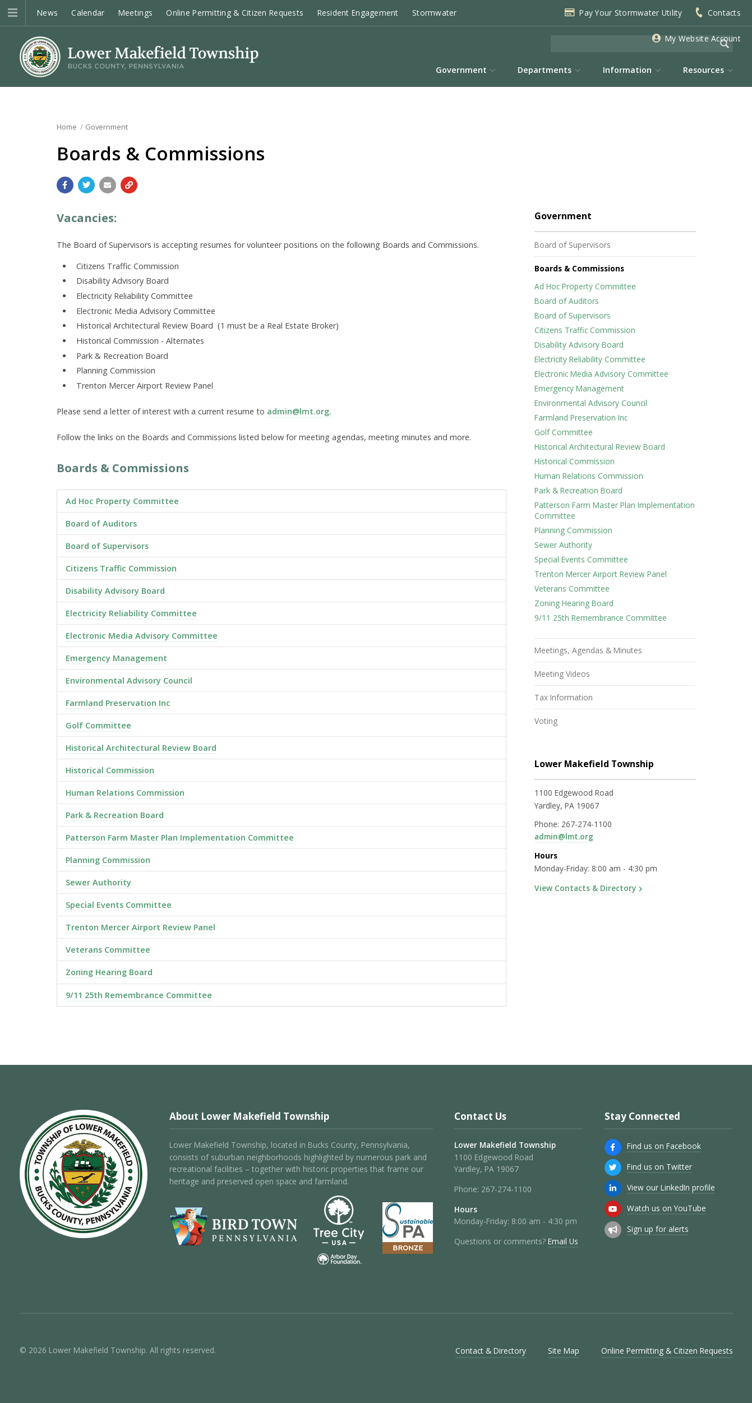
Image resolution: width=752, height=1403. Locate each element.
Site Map (563, 1350)
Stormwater (434, 12)
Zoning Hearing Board (109, 972)
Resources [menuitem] (703, 69)
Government (106, 127)
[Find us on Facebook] (613, 1147)
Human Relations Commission (125, 792)
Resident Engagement (358, 12)
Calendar (87, 12)
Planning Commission (108, 860)
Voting (545, 721)
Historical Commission (110, 770)
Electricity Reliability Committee (131, 613)
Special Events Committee (119, 904)
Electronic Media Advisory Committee (142, 635)
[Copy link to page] (129, 185)
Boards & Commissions (579, 268)
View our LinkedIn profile (671, 1187)
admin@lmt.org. (299, 411)
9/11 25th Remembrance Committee (139, 995)
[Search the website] (633, 43)
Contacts (724, 12)
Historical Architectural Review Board (141, 747)
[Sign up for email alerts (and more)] (613, 1229)
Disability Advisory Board (115, 590)
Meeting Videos (562, 673)
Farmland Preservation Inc (118, 703)
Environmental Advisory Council (129, 680)
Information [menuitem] (627, 69)
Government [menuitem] (461, 69)
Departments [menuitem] (544, 69)
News (47, 12)
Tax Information (563, 697)
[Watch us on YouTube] (613, 1209)
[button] (12, 12)
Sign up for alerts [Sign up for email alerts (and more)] (658, 1229)
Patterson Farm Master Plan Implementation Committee (180, 837)
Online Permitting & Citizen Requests (234, 12)
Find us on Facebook (664, 1146)
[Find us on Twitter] (613, 1167)
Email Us (563, 1241)
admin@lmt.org (563, 836)
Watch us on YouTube (666, 1208)
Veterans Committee (108, 949)
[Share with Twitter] (86, 185)
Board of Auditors (101, 523)
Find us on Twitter (659, 1166)
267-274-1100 (586, 824)
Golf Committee (98, 725)
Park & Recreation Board (115, 815)
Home (67, 127)
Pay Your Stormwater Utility (630, 12)
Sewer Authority (98, 882)
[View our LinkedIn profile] (613, 1188)
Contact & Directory (490, 1350)
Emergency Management (116, 658)
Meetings (135, 12)
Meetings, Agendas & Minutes (588, 650)
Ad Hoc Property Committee (122, 501)
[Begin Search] (724, 43)
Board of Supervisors (107, 546)
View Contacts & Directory (585, 888)
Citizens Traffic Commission (121, 568)
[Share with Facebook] (65, 185)
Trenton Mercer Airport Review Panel (140, 927)
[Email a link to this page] (107, 185)
